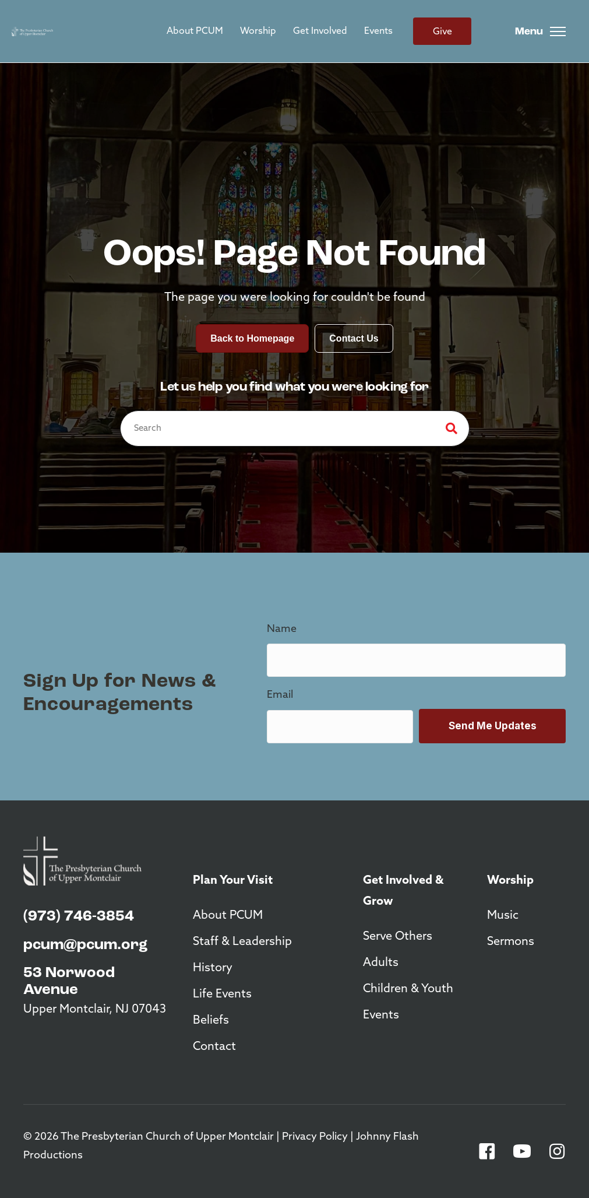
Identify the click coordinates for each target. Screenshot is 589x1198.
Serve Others (397, 937)
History (212, 968)
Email (280, 695)
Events (378, 31)
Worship (258, 31)
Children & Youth (408, 989)
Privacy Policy (315, 1137)
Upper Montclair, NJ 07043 (94, 1010)
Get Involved (320, 31)
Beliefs (211, 1021)
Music (503, 916)
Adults (380, 963)
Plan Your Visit (233, 881)
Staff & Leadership (242, 942)
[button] (487, 1151)
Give (442, 32)
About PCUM (195, 31)
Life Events (222, 994)
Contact (214, 1047)
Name (282, 629)
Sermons (510, 942)
